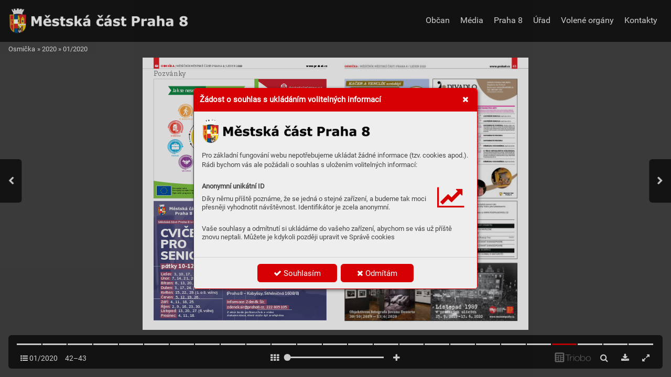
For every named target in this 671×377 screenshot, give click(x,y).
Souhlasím (297, 273)
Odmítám (377, 273)
